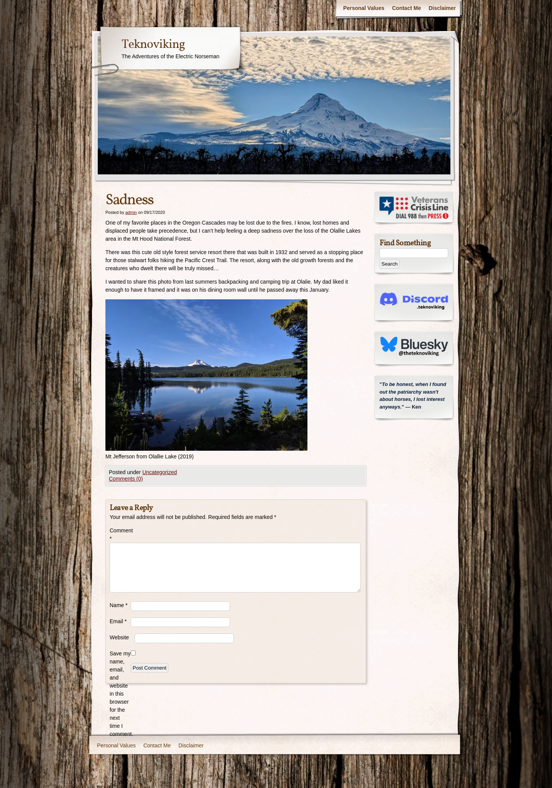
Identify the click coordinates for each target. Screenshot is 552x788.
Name (119, 605)
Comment (120, 534)
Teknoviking (153, 44)
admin (131, 212)
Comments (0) (126, 479)
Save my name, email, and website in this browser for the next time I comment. (120, 693)
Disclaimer (442, 8)
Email (118, 621)
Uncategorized (159, 472)
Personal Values (363, 8)
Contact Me (406, 8)
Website (119, 637)
